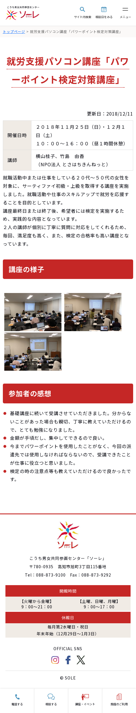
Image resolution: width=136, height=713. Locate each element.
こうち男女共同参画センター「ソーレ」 (23, 13)
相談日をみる (104, 17)
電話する (17, 704)
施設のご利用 (119, 704)
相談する (51, 704)
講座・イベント (85, 704)
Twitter (81, 660)
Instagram (55, 660)
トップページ (14, 31)
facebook (68, 660)
